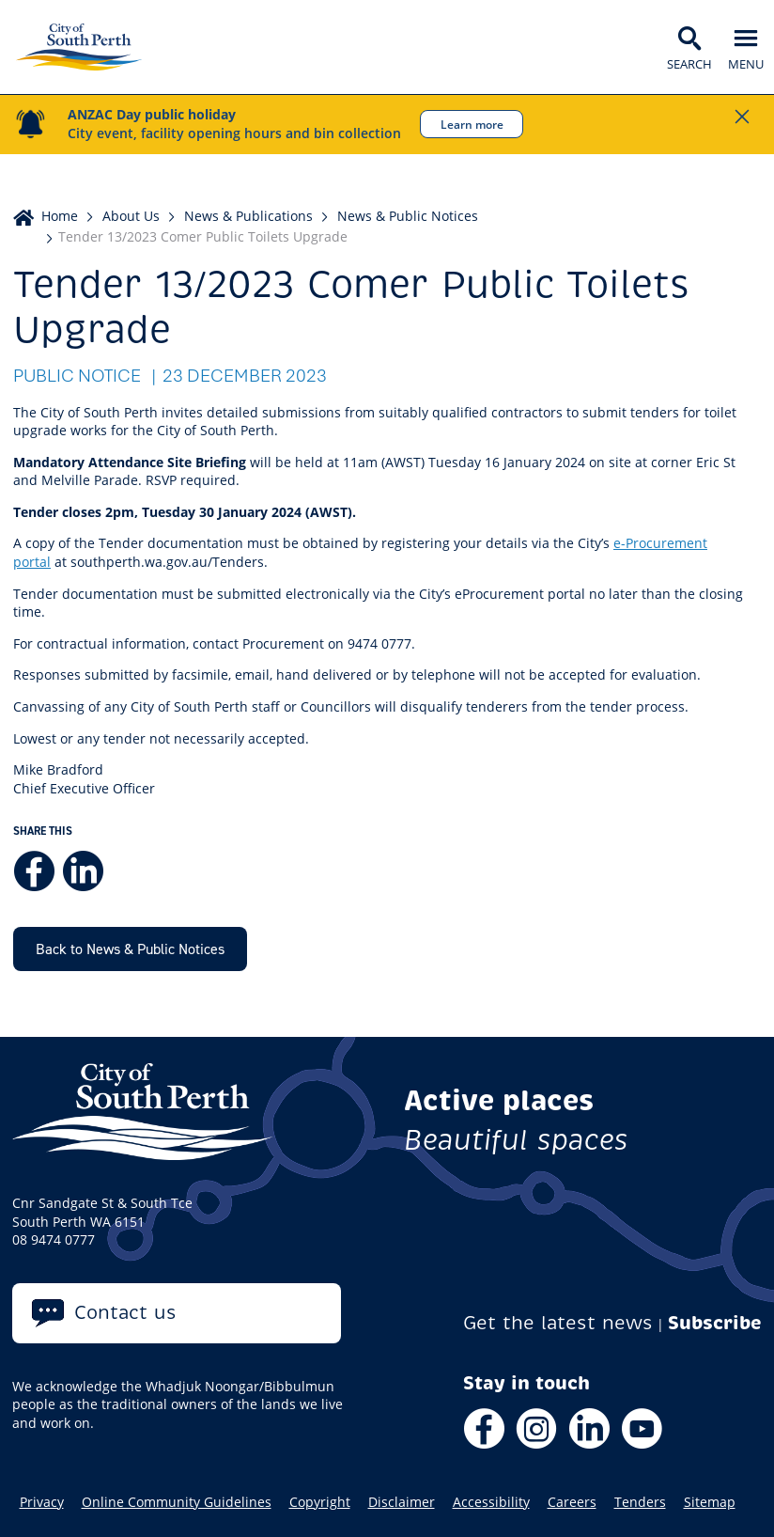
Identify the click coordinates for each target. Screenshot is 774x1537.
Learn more (472, 124)
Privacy (42, 1502)
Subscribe (715, 1323)
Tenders (640, 1502)
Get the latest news (558, 1323)
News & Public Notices (407, 216)
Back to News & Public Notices (130, 948)
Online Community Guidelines (176, 1502)
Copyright (319, 1502)
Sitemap (709, 1502)
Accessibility (491, 1502)
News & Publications (248, 216)
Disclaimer (401, 1502)
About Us (131, 216)
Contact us (125, 1313)
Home (59, 216)
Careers (572, 1502)
